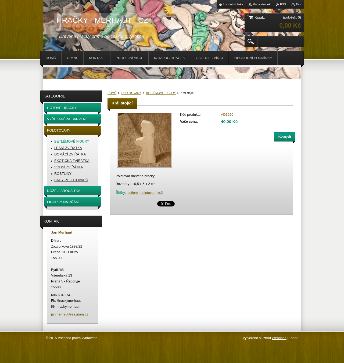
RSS (283, 4)
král (160, 193)
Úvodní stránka (233, 4)
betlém (132, 193)
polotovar (148, 193)
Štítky (120, 192)
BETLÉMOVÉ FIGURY (161, 93)
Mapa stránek (261, 4)
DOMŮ (112, 93)
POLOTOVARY (131, 93)
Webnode (279, 338)
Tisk (298, 4)
